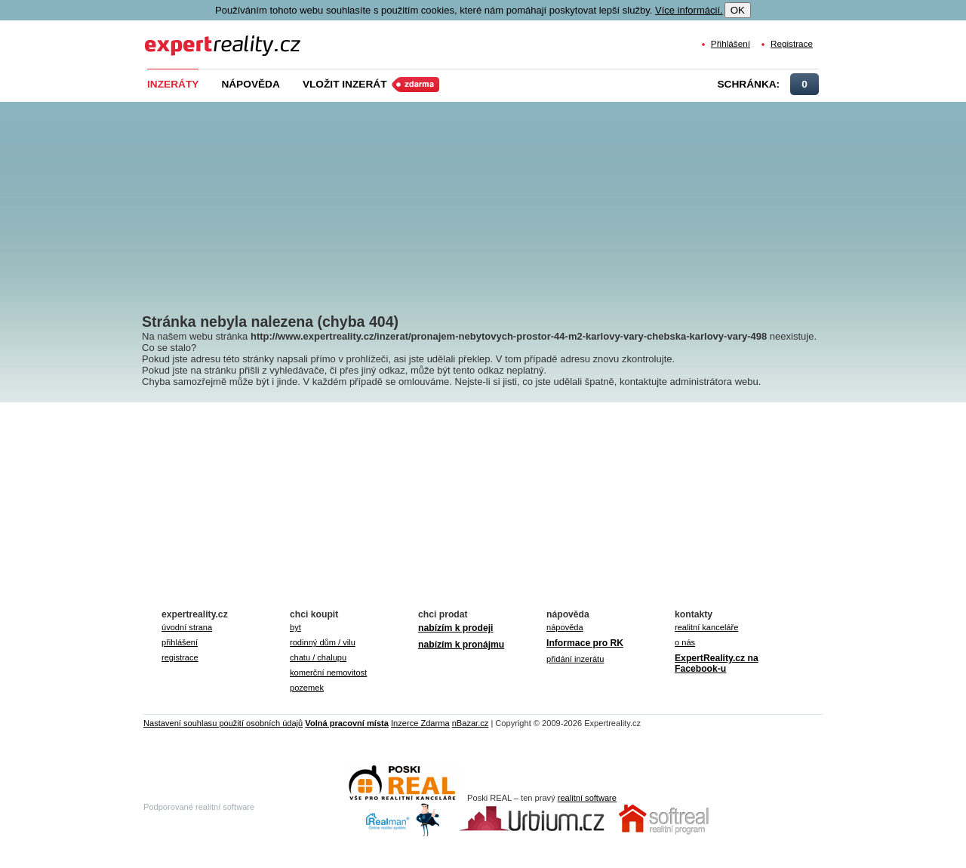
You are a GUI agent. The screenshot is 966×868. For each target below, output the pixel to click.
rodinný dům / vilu (322, 642)
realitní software (587, 797)
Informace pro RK (584, 643)
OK (738, 10)
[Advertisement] (508, 196)
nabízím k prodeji (455, 628)
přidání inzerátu (575, 658)
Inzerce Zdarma (420, 723)
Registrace (792, 43)
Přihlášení (730, 43)
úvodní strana (187, 627)
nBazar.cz (470, 723)
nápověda (564, 627)
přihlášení (180, 642)
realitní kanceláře (706, 627)
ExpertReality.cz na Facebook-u (716, 663)
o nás (685, 642)
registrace (180, 657)
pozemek (307, 687)
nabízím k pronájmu (461, 644)
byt (295, 627)
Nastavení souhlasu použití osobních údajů (223, 723)
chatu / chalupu (318, 657)
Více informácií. (689, 10)
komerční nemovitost (328, 672)
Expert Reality (172, 36)
